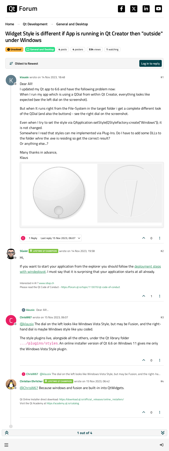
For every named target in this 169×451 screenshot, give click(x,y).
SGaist (24, 251)
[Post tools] (160, 238)
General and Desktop (40, 49)
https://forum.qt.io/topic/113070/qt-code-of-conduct (90, 287)
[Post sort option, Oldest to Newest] (23, 63)
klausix (24, 77)
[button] (6, 444)
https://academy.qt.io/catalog (63, 403)
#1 (162, 77)
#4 (162, 381)
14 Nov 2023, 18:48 (53, 77)
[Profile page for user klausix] (11, 80)
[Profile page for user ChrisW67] (11, 320)
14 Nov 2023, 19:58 (83, 251)
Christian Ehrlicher (31, 381)
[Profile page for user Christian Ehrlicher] (11, 384)
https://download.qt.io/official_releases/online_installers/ (91, 399)
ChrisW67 (26, 317)
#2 (162, 251)
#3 (162, 317)
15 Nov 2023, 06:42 (98, 381)
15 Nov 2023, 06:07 (56, 317)
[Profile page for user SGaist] (11, 254)
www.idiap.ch (46, 283)
